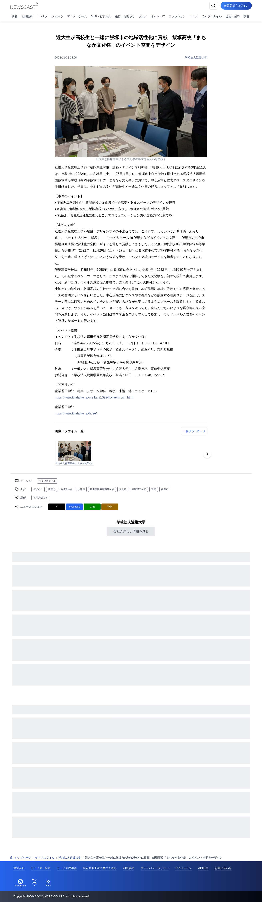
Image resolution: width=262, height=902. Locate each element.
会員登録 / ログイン (236, 5)
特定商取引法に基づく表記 (100, 868)
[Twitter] (34, 883)
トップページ (20, 857)
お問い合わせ (223, 868)
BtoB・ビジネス (101, 16)
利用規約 (128, 868)
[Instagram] (20, 883)
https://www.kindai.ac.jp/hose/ (76, 413)
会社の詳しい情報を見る (131, 531)
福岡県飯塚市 (40, 497)
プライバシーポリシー (155, 868)
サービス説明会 (67, 868)
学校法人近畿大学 (196, 57)
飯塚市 (164, 489)
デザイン (38, 489)
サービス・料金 (41, 868)
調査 (246, 16)
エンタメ (42, 16)
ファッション (177, 16)
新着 (14, 16)
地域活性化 (66, 489)
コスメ (194, 16)
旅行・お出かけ (125, 16)
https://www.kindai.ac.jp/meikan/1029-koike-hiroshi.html (94, 397)
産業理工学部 (139, 489)
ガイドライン (183, 868)
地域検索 (27, 16)
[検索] (213, 6)
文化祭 (122, 489)
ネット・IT (158, 16)
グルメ (143, 16)
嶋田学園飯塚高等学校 (102, 489)
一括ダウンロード (194, 431)
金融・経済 (233, 16)
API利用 (203, 868)
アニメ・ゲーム (77, 16)
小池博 (81, 489)
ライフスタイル (212, 16)
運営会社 (19, 868)
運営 (153, 489)
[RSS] (48, 883)
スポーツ (57, 16)
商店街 (51, 489)
